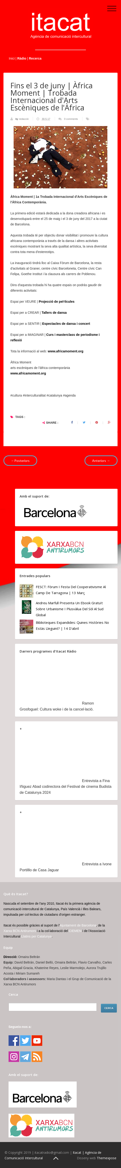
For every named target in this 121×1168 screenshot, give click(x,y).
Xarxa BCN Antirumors (19, 931)
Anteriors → (101, 461)
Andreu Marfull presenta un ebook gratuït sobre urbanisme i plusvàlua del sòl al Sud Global (69, 609)
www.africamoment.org (28, 373)
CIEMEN (75, 931)
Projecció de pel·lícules (57, 301)
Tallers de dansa (54, 312)
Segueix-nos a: (20, 1027)
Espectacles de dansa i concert (66, 323)
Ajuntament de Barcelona (78, 925)
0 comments (71, 119)
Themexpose (106, 1158)
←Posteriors (20, 461)
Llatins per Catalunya (36, 936)
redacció (24, 119)
